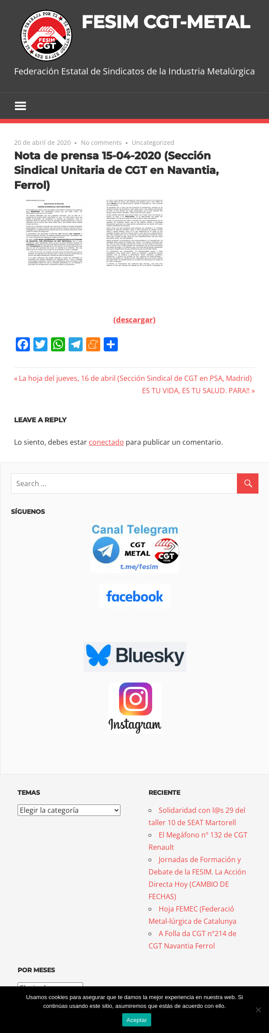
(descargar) (134, 319)
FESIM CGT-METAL (165, 22)
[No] (258, 1009)
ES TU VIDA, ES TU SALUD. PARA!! (196, 390)
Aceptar (137, 1020)
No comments (101, 142)
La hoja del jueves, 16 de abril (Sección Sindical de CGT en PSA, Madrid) (135, 378)
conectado (106, 442)
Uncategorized (153, 142)
